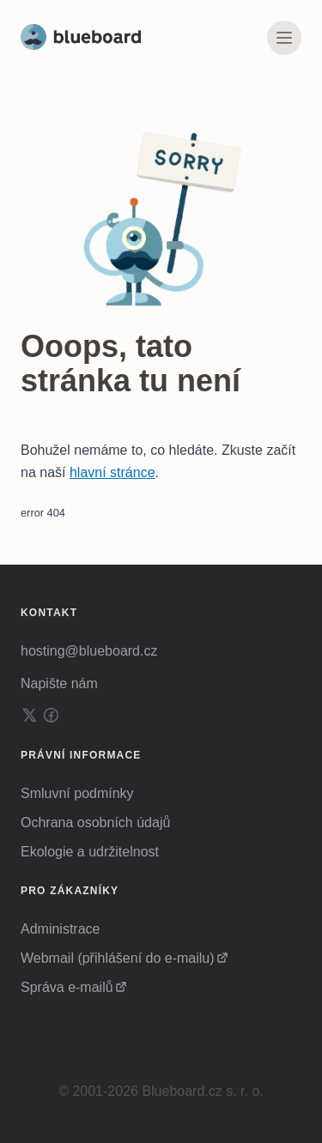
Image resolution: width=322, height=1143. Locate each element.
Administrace (60, 929)
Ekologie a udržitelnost (90, 851)
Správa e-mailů (67, 987)
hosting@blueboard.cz (89, 651)
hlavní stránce (112, 472)
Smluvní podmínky (77, 793)
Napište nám (59, 683)
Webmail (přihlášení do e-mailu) (118, 958)
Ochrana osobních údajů (95, 822)
